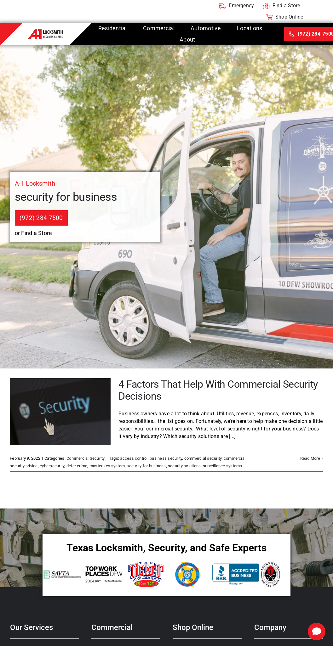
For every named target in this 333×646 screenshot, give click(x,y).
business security (166, 458)
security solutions (184, 465)
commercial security (203, 458)
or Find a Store (33, 233)
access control (133, 458)
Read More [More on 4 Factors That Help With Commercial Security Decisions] (310, 458)
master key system (107, 465)
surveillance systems (222, 465)
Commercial (112, 627)
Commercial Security (85, 458)
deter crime (77, 465)
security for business (146, 465)
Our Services (31, 627)
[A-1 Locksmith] (45, 31)
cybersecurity (52, 465)
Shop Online (193, 627)
